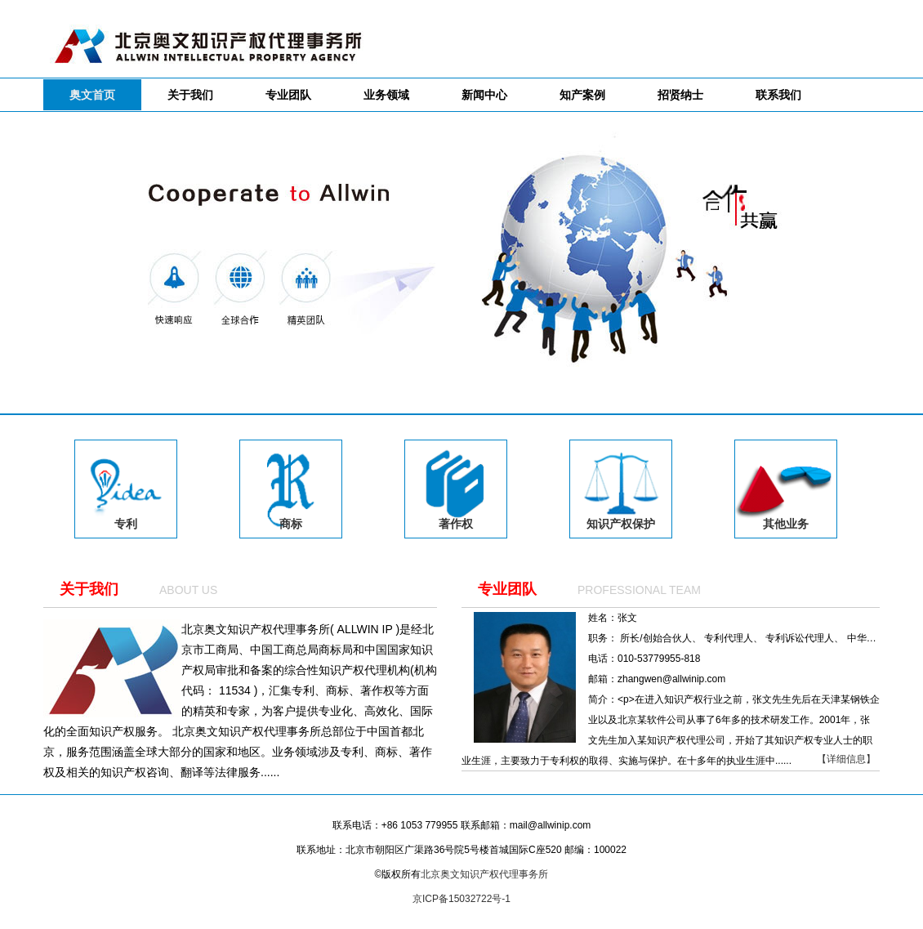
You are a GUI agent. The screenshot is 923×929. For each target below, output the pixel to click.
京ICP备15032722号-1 (461, 898)
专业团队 (507, 589)
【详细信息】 (846, 759)
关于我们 (89, 589)
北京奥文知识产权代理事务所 (484, 874)
